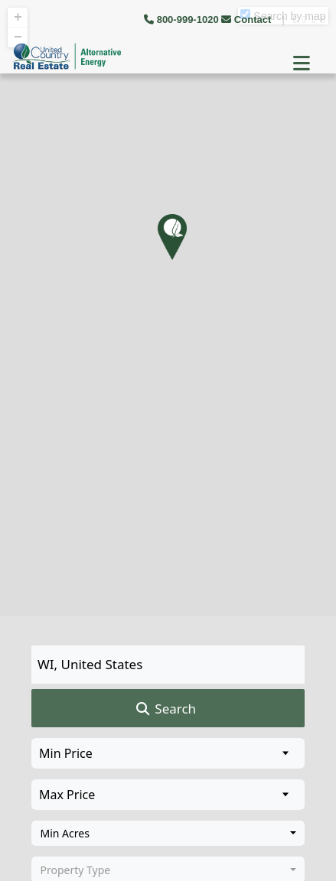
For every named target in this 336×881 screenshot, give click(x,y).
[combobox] (168, 834)
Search (165, 709)
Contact (247, 19)
